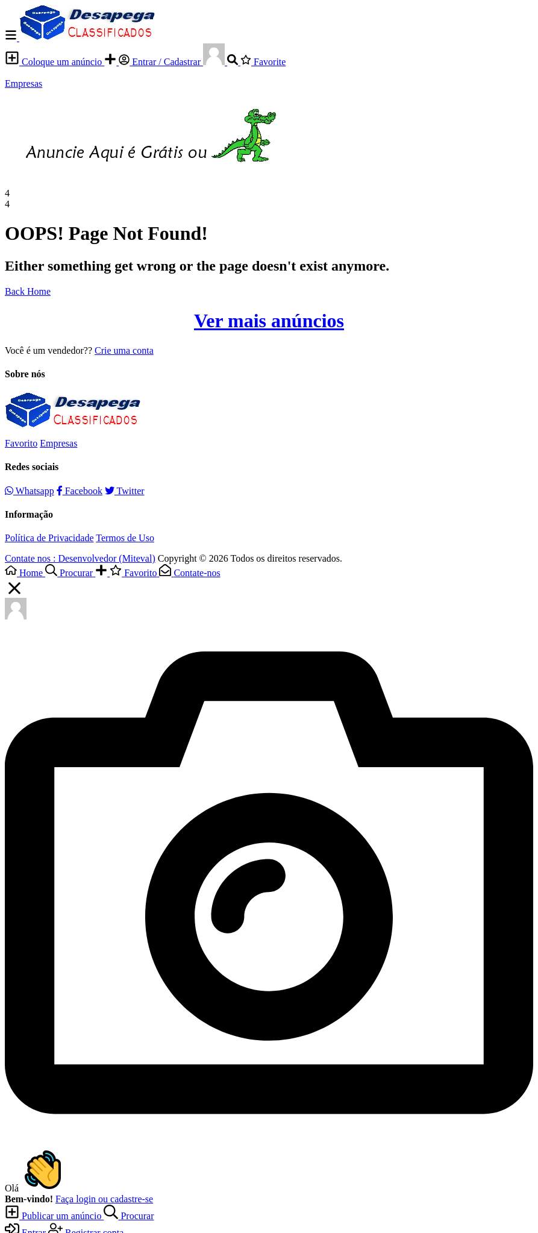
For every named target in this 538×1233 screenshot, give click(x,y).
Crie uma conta (124, 350)
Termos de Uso (125, 538)
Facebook (79, 491)
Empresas (23, 83)
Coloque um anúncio (54, 62)
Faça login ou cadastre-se (104, 1199)
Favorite (263, 62)
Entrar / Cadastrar (161, 62)
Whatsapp (29, 491)
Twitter (125, 491)
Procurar (129, 1216)
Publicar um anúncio (54, 1216)
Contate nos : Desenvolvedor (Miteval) (80, 558)
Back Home (28, 291)
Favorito (21, 443)
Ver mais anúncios (269, 320)
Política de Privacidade (49, 538)
